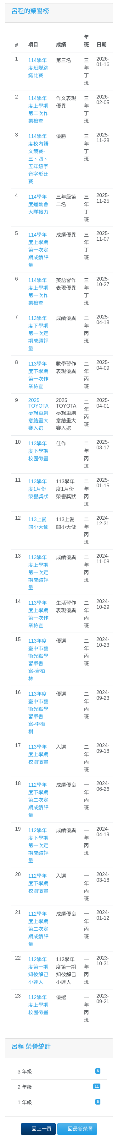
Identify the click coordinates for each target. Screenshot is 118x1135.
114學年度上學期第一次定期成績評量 (38, 250)
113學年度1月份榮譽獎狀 (38, 489)
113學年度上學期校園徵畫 (38, 754)
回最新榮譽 (77, 1129)
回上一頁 (38, 1129)
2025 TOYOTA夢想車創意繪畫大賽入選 (38, 414)
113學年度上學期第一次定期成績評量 (38, 572)
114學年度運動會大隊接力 (38, 204)
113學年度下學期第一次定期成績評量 (38, 333)
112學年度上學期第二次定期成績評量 (38, 929)
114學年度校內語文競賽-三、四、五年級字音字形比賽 (38, 159)
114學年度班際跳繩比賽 (38, 68)
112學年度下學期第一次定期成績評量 (38, 845)
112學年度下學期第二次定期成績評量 (38, 800)
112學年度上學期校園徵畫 (38, 1005)
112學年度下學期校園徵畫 (38, 883)
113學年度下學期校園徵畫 (38, 451)
